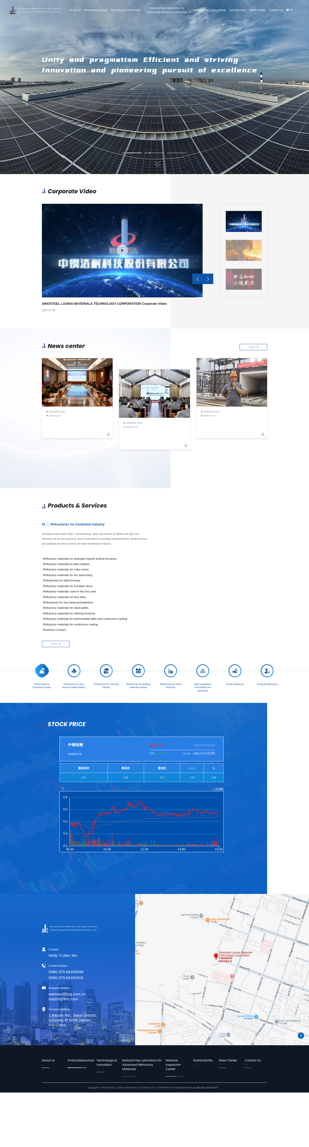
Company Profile (50, 1074)
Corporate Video (227, 1074)
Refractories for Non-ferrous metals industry (79, 1080)
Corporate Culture (51, 1078)
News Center (257, 10)
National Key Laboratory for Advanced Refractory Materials (167, 10)
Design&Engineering (78, 1129)
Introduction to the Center (175, 1080)
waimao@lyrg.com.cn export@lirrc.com (45, 996)
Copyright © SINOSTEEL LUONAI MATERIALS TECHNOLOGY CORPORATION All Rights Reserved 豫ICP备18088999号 (153, 1142)
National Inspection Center (209, 10)
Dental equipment (76, 1124)
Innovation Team (108, 1074)
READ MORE (253, 347)
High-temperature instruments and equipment (76, 1116)
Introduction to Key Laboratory (141, 1078)
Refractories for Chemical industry (80, 1089)
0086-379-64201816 (44, 978)
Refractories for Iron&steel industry (77, 1072)
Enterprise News (227, 1070)
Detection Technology (176, 1095)
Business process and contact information (177, 1089)
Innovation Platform (110, 1078)
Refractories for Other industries (78, 1105)
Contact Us (276, 10)
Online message (253, 1074)
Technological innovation (125, 10)
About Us (75, 10)
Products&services (95, 10)
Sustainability (237, 10)
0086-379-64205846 (44, 972)
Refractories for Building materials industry (80, 1097)
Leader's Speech (50, 1070)
